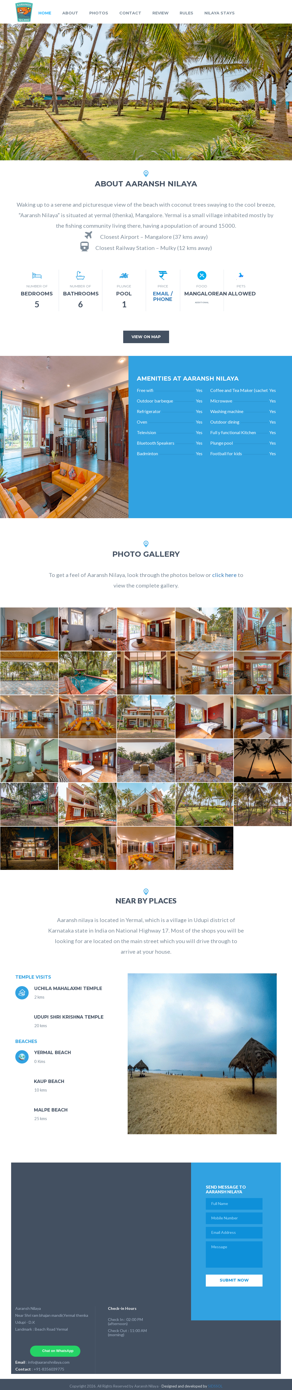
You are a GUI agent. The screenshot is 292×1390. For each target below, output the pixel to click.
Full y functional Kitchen (233, 432)
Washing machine (226, 411)
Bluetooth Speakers (155, 442)
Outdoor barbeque (155, 400)
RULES (186, 13)
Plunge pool (221, 442)
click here (224, 574)
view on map (146, 336)
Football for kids (226, 453)
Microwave (221, 400)
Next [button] (284, 92)
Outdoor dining (224, 421)
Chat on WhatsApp (58, 1351)
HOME (44, 13)
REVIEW (160, 13)
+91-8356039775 (49, 1369)
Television (146, 432)
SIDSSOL (215, 1386)
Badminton (147, 453)
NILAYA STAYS (219, 13)
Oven (142, 421)
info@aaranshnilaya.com (49, 1362)
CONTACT (130, 13)
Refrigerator (149, 411)
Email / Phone (163, 296)
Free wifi (145, 390)
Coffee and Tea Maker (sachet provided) (239, 390)
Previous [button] (8, 92)
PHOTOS (98, 13)
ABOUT (70, 13)
